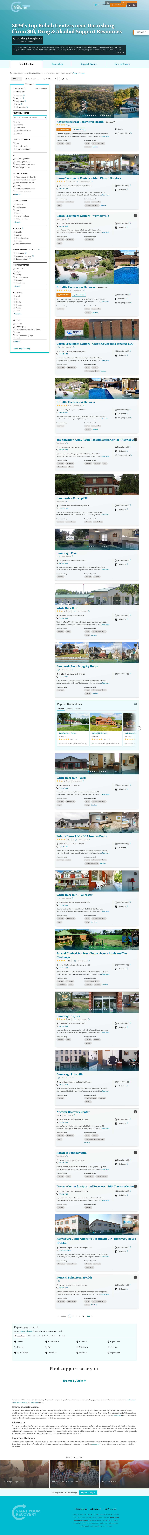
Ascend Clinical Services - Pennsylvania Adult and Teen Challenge (92, 955)
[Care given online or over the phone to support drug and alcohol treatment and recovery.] (27, 107)
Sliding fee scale (22, 146)
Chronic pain (20, 283)
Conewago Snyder (68, 1016)
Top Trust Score (33, 79)
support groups (22, 1402)
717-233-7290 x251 (65, 1250)
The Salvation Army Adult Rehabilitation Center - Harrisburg (96, 439)
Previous (63, 1316)
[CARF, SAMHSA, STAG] (130, 505)
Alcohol (18, 235)
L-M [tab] (43, 1336)
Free (17, 143)
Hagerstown (115, 1341)
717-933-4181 (63, 968)
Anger (18, 272)
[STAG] (130, 1191)
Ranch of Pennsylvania (71, 1152)
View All (17, 194)
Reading (20, 1347)
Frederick (83, 1341)
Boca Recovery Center (67, 733)
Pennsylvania (26, 1331)
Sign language (21, 327)
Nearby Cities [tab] (20, 1336)
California (69, 708)
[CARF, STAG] (130, 351)
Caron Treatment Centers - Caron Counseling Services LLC (94, 343)
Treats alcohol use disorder (26, 177)
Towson (20, 1341)
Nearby (65, 79)
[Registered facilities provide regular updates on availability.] (131, 133)
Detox (18, 104)
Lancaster (52, 1352)
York (50, 1347)
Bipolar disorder (22, 277)
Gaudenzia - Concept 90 (72, 498)
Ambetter (19, 125)
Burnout (19, 280)
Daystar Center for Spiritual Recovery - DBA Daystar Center (95, 1186)
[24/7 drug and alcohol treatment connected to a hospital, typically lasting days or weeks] (23, 98)
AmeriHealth (20, 128)
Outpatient (20, 101)
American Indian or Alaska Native (28, 329)
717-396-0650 (63, 905)
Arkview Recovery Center (73, 1112)
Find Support (130, 3)
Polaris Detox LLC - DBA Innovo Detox (81, 836)
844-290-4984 (64, 129)
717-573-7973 (63, 1122)
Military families (22, 219)
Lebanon (113, 1347)
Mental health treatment (25, 183)
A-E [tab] (29, 1336)
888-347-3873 (63, 563)
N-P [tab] (48, 1336)
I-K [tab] (39, 1336)
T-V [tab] (58, 1336)
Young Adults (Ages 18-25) (25, 164)
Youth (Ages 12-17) (23, 167)
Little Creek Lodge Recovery (136, 733)
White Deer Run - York (71, 778)
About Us (133, 9)
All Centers (16, 79)
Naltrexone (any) (22, 259)
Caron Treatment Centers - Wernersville (82, 216)
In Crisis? (140, 32)
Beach (18, 296)
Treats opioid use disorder (26, 180)
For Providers (110, 1509)
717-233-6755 (63, 450)
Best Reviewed (51, 79)
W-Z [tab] (63, 1336)
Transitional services (23, 191)
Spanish (19, 324)
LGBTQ (18, 210)
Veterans (19, 213)
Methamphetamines (23, 244)
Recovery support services (25, 188)
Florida (78, 708)
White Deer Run (66, 608)
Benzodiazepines (22, 238)
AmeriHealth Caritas (23, 130)
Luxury (18, 186)
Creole (18, 338)
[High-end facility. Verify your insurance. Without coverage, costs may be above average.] (77, 181)
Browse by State (73, 1381)
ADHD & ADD (20, 269)
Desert (18, 308)
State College (22, 1352)
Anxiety (18, 274)
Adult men (19, 204)
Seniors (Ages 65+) (23, 159)
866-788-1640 (64, 295)
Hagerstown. (115, 1352)
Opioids (19, 232)
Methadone (20, 253)
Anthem (19, 133)
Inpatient (19, 95)
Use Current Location (28, 41)
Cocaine (19, 241)
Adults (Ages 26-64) (23, 162)
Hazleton (83, 1352)
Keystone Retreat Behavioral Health (80, 122)
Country (19, 305)
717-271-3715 (63, 1194)
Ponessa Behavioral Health (74, 1277)
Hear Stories (114, 3)
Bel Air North (53, 1341)
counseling (34, 1402)
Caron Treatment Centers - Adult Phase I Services (88, 178)
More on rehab (78, 73)
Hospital (19, 98)
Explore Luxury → (88, 1492)
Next (88, 1316)
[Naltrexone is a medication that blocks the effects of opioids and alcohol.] (29, 258)
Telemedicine (21, 107)
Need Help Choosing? (22, 348)
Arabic (18, 332)
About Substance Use (117, 9)
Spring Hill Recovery (100, 733)
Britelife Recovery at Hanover (75, 287)
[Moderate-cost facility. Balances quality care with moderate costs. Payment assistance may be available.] (76, 840)
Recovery (101, 9)
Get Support (95, 1509)
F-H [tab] (34, 1336)
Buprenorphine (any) (24, 256)
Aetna (18, 122)
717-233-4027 (63, 1288)
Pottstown (83, 1347)
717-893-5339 (63, 618)
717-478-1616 (63, 1163)
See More (95, 147)
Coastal (18, 302)
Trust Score (117, 1415)
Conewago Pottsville (69, 1074)
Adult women (21, 207)
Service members (22, 216)
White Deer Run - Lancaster (74, 895)
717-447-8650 (63, 677)
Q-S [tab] (53, 1336)
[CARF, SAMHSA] (130, 223)
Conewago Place (67, 553)
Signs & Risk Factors (63, 9)
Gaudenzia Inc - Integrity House (77, 666)
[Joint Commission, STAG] (130, 294)
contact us (95, 1444)
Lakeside (19, 311)
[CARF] (130, 185)
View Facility (80, 129)
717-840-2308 (63, 788)
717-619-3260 (63, 847)
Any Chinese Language (24, 335)
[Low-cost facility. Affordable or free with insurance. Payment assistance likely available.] (59, 347)
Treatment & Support (85, 9)
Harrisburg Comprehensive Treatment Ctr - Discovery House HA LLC (96, 1240)
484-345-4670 (63, 354)
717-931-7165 (63, 508)
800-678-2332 (63, 188)
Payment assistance (23, 149)
